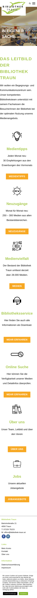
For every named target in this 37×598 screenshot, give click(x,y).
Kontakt (4, 551)
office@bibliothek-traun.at (15, 532)
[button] (30, 3)
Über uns (5, 554)
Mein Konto (6, 548)
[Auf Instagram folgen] (8, 536)
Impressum (6, 568)
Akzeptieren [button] (23, 593)
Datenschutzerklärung (10, 565)
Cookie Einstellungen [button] (10, 593)
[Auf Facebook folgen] (4, 536)
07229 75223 (9, 529)
